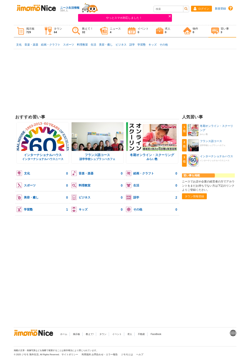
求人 (129, 334)
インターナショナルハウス (43, 155)
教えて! (89, 334)
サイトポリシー (70, 354)
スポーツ (68, 44)
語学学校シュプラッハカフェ (97, 159)
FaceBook (156, 334)
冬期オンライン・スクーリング (152, 155)
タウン (102, 334)
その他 (164, 44)
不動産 (141, 334)
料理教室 (82, 44)
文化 (19, 44)
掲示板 (76, 334)
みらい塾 (152, 159)
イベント (117, 334)
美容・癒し (106, 44)
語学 (132, 44)
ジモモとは (127, 354)
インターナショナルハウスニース (42, 159)
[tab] (28, 31)
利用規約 (86, 354)
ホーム (63, 334)
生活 (93, 44)
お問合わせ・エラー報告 (105, 354)
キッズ (152, 44)
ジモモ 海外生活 (30, 354)
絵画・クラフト (50, 44)
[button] (201, 9)
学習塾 (141, 44)
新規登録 (220, 8)
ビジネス (121, 44)
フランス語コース (97, 155)
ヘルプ (139, 354)
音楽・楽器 (31, 44)
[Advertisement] (125, 80)
